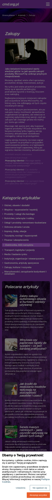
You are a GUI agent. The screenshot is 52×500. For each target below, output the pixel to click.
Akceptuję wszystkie (38, 495)
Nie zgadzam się (40, 488)
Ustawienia (20, 488)
